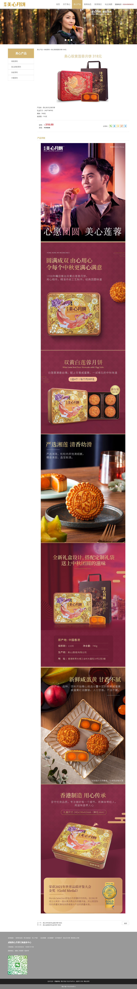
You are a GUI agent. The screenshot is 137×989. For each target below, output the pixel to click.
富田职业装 (19, 938)
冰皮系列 (14, 72)
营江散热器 (27, 938)
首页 (58, 4)
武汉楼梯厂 (50, 938)
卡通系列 (14, 78)
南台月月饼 (66, 938)
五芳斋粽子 (58, 938)
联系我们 (98, 4)
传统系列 (14, 61)
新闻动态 (87, 4)
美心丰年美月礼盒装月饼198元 (52, 923)
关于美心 (66, 4)
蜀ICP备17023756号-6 (68, 981)
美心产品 (77, 4)
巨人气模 (35, 938)
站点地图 (108, 4)
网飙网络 (57, 981)
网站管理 (86, 981)
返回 (125, 923)
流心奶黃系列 (16, 67)
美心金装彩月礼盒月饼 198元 (52, 925)
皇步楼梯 (43, 938)
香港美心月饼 (75, 938)
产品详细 (41, 138)
